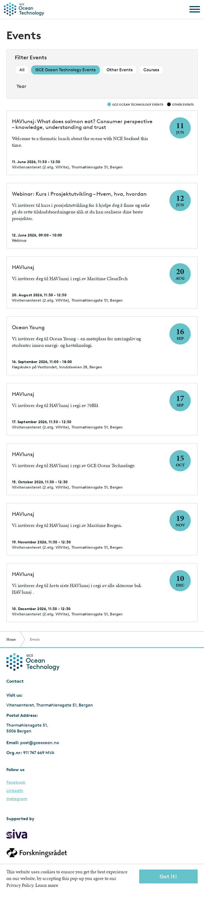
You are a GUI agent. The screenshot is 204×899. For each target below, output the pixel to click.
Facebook (16, 782)
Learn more (46, 885)
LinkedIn (14, 791)
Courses (151, 69)
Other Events (120, 69)
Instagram (16, 799)
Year (21, 86)
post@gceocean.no (39, 742)
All (21, 69)
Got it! (168, 876)
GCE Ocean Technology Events (65, 69)
